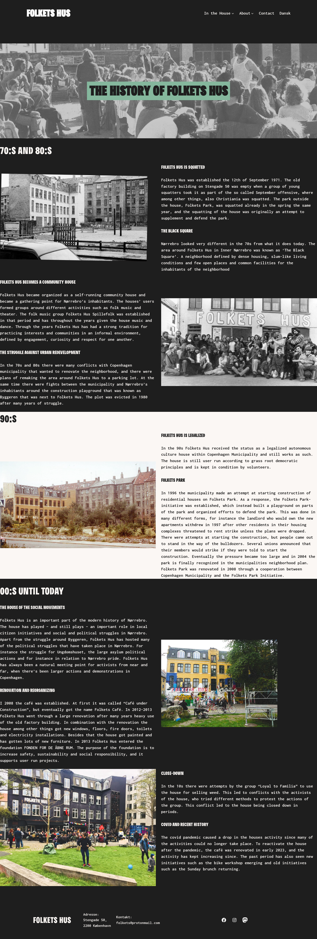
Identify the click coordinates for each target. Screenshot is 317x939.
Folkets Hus (48, 13)
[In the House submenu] (233, 13)
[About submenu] (252, 13)
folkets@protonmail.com (138, 923)
